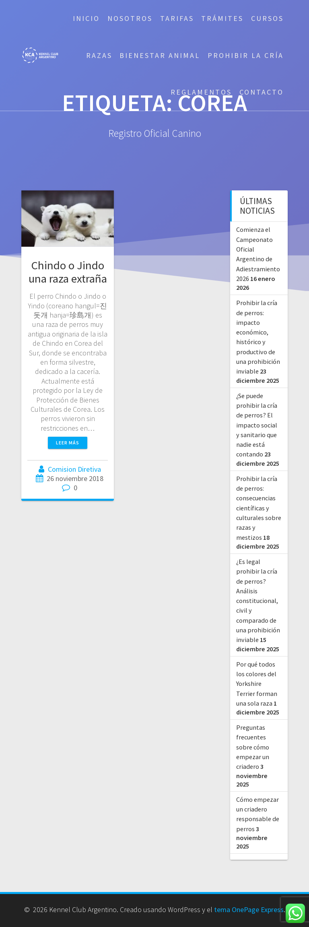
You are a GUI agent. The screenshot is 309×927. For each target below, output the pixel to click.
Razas (99, 55)
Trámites (222, 18)
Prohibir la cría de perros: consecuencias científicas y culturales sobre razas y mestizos (258, 508)
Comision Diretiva (74, 469)
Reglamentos (201, 92)
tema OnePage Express (249, 909)
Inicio (86, 18)
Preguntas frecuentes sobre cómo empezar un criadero (252, 746)
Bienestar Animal (159, 55)
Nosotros (129, 18)
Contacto (261, 92)
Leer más (67, 443)
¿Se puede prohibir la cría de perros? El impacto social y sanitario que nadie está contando (256, 425)
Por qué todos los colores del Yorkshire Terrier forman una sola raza (256, 683)
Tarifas (177, 18)
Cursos (267, 18)
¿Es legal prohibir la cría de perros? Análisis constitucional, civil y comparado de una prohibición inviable (258, 600)
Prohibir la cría (246, 55)
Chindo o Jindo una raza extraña (68, 272)
